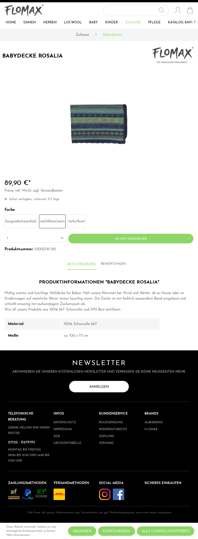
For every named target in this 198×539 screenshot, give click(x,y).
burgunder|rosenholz (21, 221)
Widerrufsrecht (113, 429)
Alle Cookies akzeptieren (166, 531)
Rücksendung (111, 422)
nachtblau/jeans (52, 221)
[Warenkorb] (190, 11)
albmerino (153, 422)
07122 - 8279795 (21, 442)
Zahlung (106, 436)
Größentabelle (67, 443)
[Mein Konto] (177, 11)
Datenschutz (65, 422)
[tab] (81, 264)
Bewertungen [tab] (113, 264)
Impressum (63, 429)
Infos (59, 413)
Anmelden (99, 387)
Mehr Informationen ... (19, 535)
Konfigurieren (116, 531)
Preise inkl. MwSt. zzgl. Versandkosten (34, 190)
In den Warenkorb (153, 237)
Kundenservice (113, 413)
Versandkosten (89, 512)
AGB (57, 436)
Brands (151, 413)
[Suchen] (163, 10)
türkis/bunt (76, 221)
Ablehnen (82, 531)
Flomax (151, 429)
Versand (106, 443)
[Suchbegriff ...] (130, 10)
